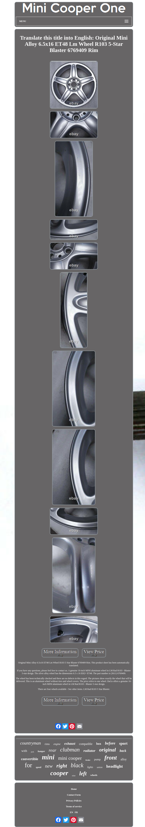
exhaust (69, 743)
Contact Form (74, 795)
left (83, 773)
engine (56, 744)
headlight (114, 766)
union (100, 767)
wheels (93, 775)
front (110, 757)
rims (47, 743)
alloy (124, 759)
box (98, 743)
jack (32, 752)
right (61, 766)
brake (88, 760)
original (107, 750)
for (28, 765)
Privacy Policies (73, 800)
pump (97, 759)
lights (90, 767)
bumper (41, 751)
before (110, 743)
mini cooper (70, 758)
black (77, 765)
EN (71, 812)
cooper (59, 773)
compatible (86, 743)
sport (123, 743)
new (48, 766)
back (123, 751)
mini (48, 757)
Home (74, 789)
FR (76, 812)
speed (38, 767)
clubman (70, 749)
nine (74, 775)
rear (52, 750)
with (24, 751)
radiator (89, 751)
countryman (30, 743)
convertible (29, 759)
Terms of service (74, 806)
